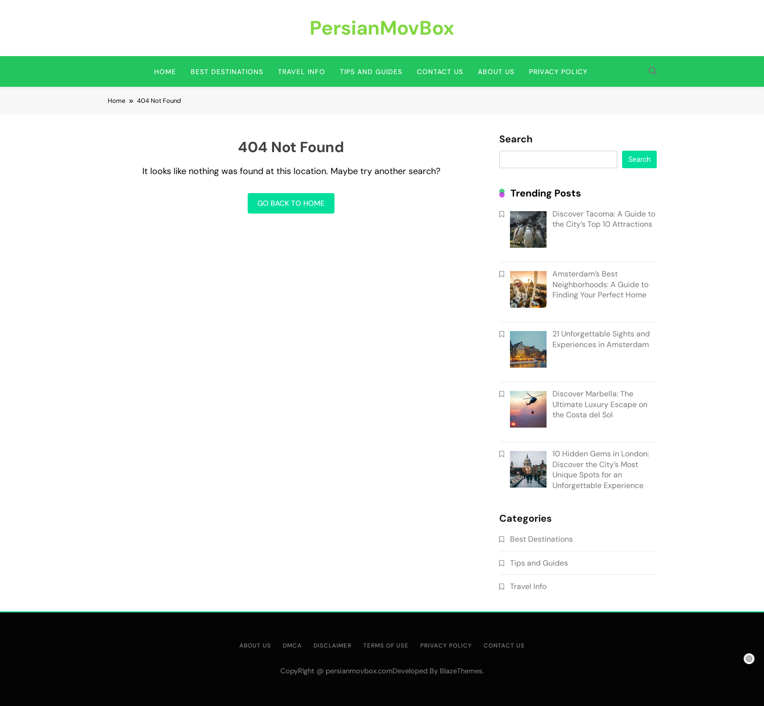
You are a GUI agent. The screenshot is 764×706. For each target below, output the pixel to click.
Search (515, 139)
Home (165, 71)
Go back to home (291, 203)
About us (496, 71)
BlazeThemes (461, 671)
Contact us (440, 71)
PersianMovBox (382, 27)
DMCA (292, 645)
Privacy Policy (558, 71)
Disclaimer (332, 645)
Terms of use (386, 645)
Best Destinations (227, 71)
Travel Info (301, 71)
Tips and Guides (371, 71)
